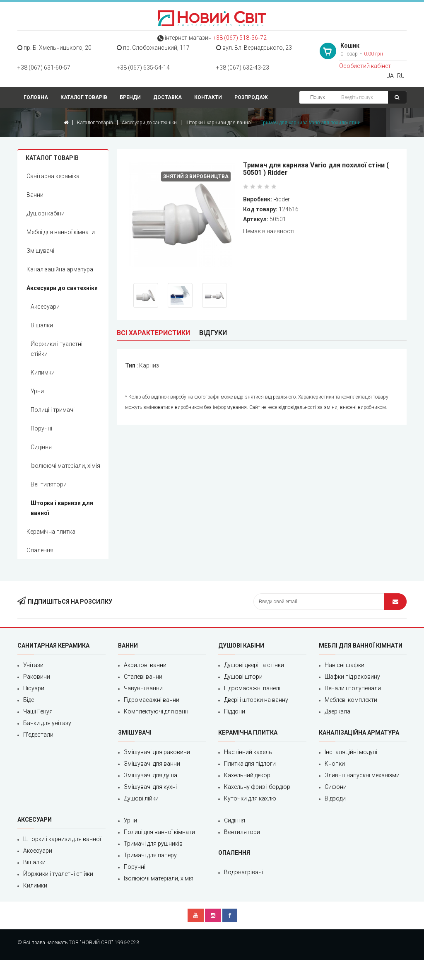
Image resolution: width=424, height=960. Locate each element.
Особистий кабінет (365, 66)
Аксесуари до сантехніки (149, 123)
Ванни (34, 194)
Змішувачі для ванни (152, 763)
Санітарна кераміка (53, 176)
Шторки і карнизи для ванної (219, 123)
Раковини (36, 676)
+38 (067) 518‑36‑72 (239, 37)
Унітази (33, 665)
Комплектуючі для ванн (156, 711)
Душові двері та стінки (254, 665)
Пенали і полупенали (353, 688)
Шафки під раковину (352, 676)
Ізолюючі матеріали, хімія (65, 465)
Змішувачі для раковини (157, 752)
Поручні (41, 428)
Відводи (335, 798)
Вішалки (42, 325)
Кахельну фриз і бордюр (257, 786)
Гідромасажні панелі (252, 688)
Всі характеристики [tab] (153, 333)
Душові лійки (141, 798)
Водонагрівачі (243, 872)
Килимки (43, 372)
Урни (37, 391)
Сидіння (41, 447)
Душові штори (243, 676)
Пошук (317, 97)
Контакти (208, 97)
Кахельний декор (247, 775)
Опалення (39, 550)
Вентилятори (49, 484)
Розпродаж (251, 97)
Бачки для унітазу (47, 723)
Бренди (130, 97)
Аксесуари (45, 306)
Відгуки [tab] (213, 333)
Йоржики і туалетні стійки (56, 349)
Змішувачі (40, 250)
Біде (28, 699)
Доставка (167, 97)
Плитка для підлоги (250, 763)
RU (401, 76)
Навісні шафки (344, 665)
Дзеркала (337, 711)
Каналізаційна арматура (59, 269)
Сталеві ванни (143, 676)
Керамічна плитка (50, 531)
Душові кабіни (45, 213)
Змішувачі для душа (150, 775)
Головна (36, 97)
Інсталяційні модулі (351, 752)
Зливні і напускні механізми (362, 775)
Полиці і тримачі (53, 409)
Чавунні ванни (143, 688)
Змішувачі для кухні (150, 786)
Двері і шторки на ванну (256, 699)
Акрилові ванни (145, 665)
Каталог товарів (83, 97)
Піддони (234, 711)
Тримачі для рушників (153, 843)
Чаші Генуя (38, 711)
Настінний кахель (248, 752)
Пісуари (33, 688)
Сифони (336, 786)
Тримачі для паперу (150, 855)
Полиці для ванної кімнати (159, 832)
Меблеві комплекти (351, 699)
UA (390, 76)
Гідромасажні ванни (151, 699)
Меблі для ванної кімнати (60, 232)
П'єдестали (38, 734)
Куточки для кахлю (250, 798)
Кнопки (335, 763)
